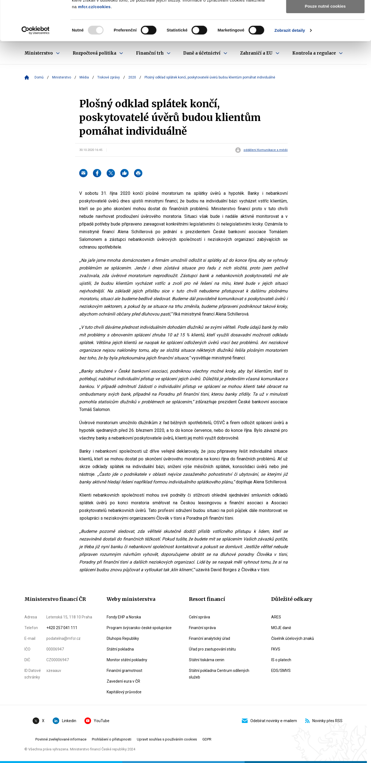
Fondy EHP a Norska (124, 617)
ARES (276, 617)
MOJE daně (281, 628)
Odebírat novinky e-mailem (269, 721)
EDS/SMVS (281, 670)
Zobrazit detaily (289, 69)
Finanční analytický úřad (209, 638)
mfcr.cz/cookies (94, 46)
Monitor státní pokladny (127, 660)
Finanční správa (202, 628)
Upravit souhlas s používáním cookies (167, 739)
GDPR (206, 739)
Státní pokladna (120, 649)
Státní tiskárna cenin (206, 660)
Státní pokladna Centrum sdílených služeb (219, 673)
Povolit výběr (325, 29)
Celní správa (199, 617)
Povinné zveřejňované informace (60, 739)
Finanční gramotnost (124, 670)
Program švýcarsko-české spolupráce (139, 628)
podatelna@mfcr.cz (63, 638)
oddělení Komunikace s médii (265, 150)
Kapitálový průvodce (124, 692)
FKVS (275, 649)
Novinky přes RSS (323, 721)
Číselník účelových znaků (292, 638)
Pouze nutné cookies (325, 45)
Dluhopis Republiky (123, 638)
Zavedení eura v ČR (123, 681)
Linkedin (64, 720)
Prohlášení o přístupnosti (111, 739)
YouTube (96, 720)
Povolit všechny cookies (325, 13)
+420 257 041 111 (61, 628)
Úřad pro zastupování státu (212, 649)
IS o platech (281, 660)
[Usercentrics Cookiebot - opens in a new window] (36, 70)
